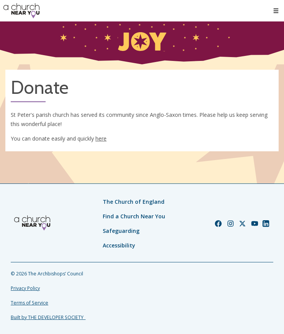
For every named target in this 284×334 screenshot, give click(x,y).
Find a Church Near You (134, 216)
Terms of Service (29, 303)
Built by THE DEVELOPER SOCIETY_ (48, 317)
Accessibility (119, 245)
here (101, 138)
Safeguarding (121, 230)
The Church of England (133, 201)
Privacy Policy (25, 288)
